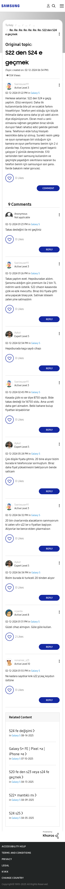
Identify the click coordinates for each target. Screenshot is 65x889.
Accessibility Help (14, 846)
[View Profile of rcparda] (18, 611)
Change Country (13, 877)
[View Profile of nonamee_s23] (21, 660)
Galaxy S (35, 93)
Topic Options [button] (53, 34)
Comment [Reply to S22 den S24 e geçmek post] (48, 188)
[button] (53, 85)
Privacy (7, 859)
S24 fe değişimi (20, 731)
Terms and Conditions (16, 852)
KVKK (5, 871)
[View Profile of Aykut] (17, 332)
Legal (5, 865)
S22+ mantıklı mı (21, 795)
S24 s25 (15, 813)
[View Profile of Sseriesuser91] (21, 84)
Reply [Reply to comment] (49, 249)
